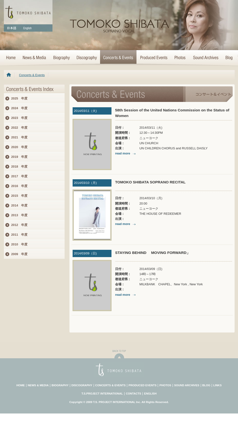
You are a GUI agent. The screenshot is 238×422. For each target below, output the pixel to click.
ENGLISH (150, 393)
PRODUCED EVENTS (142, 385)
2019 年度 (19, 157)
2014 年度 (19, 205)
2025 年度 (19, 98)
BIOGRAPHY (59, 385)
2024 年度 (19, 108)
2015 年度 (19, 196)
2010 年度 (19, 244)
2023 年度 (19, 118)
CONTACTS (133, 393)
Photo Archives (180, 58)
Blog (228, 58)
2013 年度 (19, 215)
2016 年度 (19, 186)
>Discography (86, 58)
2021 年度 (19, 137)
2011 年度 (19, 234)
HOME (11, 58)
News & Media (34, 58)
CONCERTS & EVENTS (110, 385)
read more (125, 153)
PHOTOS (165, 385)
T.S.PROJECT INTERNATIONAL (102, 393)
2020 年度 (19, 147)
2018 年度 (19, 166)
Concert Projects (153, 58)
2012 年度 (19, 225)
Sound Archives (205, 58)
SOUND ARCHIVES (186, 385)
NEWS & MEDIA (38, 385)
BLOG (206, 385)
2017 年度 (19, 176)
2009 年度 (19, 254)
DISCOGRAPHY (81, 385)
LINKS (217, 385)
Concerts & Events (118, 58)
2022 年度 (19, 127)
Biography (61, 58)
